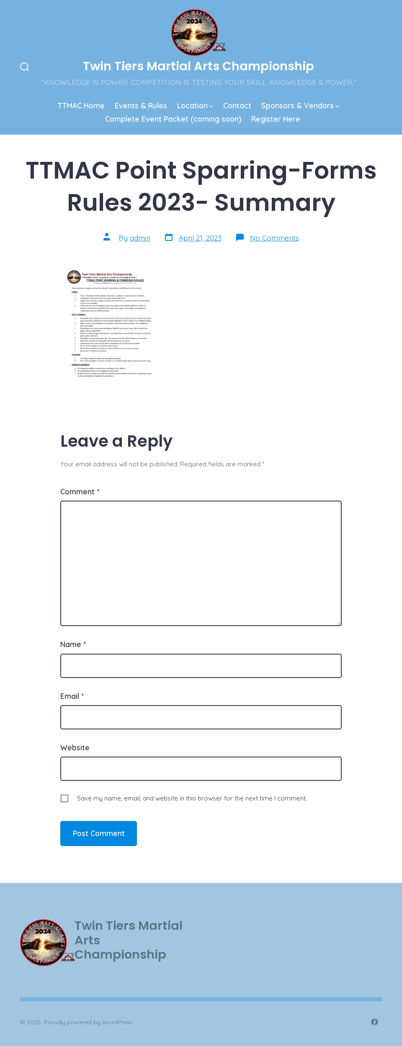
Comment (79, 491)
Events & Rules (141, 105)
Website (75, 747)
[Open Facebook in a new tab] (374, 1022)
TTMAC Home (81, 105)
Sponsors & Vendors (300, 105)
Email (72, 696)
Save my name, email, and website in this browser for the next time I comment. (192, 798)
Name (73, 644)
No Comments (274, 237)
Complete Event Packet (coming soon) (173, 118)
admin (140, 237)
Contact (237, 105)
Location (195, 105)
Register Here (275, 118)
